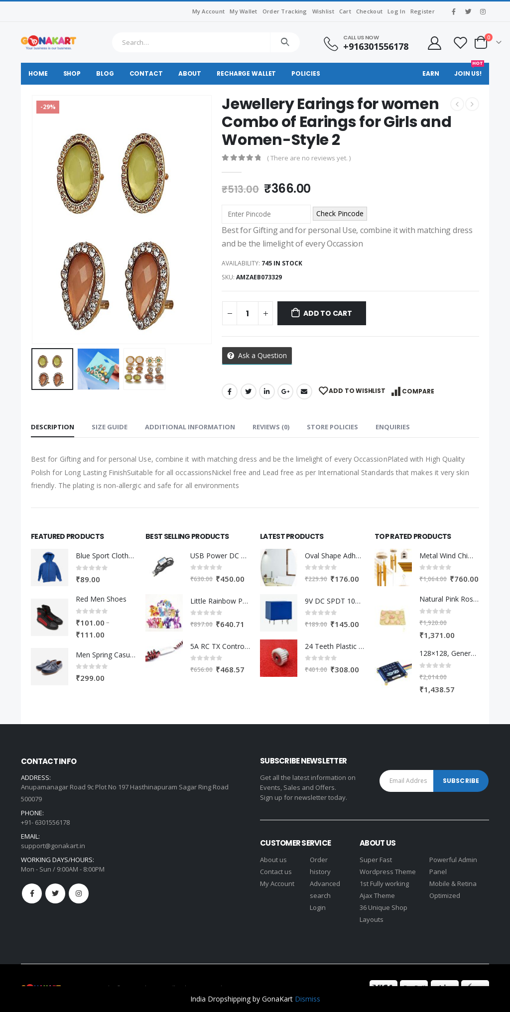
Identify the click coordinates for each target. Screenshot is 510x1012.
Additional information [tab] (190, 426)
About (189, 73)
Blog (105, 73)
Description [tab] (52, 426)
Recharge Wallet (246, 73)
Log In (396, 11)
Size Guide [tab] (110, 426)
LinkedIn (267, 391)
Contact (146, 73)
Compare (418, 391)
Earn (430, 73)
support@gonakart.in (53, 845)
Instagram (79, 893)
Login (318, 907)
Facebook (230, 391)
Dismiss (307, 999)
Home (38, 73)
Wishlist (323, 11)
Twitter (248, 391)
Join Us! (469, 70)
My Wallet (243, 11)
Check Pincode (340, 213)
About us (273, 859)
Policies (305, 73)
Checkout (369, 11)
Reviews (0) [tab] (271, 426)
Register (422, 11)
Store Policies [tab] (332, 426)
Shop (72, 73)
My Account (208, 11)
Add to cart (327, 313)
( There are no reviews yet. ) (309, 157)
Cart (345, 11)
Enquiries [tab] (393, 426)
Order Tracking (284, 11)
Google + (285, 391)
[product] (49, 567)
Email (304, 391)
